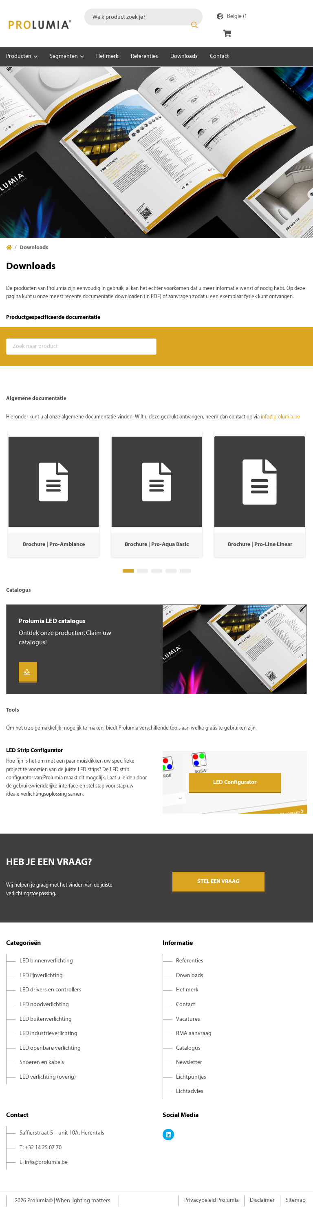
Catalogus (188, 1048)
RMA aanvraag (194, 1034)
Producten (18, 56)
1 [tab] (128, 571)
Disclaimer (262, 1200)
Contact (219, 56)
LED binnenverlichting (46, 961)
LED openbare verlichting (50, 1048)
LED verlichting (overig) (48, 1077)
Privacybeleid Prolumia (211, 1200)
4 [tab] (170, 571)
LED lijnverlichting (41, 976)
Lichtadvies (189, 1091)
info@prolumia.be (280, 417)
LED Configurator (234, 782)
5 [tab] (185, 571)
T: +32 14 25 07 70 (41, 1148)
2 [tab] (142, 571)
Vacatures (188, 1019)
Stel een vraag (218, 881)
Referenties (144, 56)
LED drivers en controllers (51, 990)
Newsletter (189, 1063)
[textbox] (143, 17)
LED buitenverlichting (46, 1019)
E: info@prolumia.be (44, 1162)
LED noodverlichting (44, 1005)
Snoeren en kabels (42, 1063)
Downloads (184, 56)
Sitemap (296, 1200)
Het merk (107, 56)
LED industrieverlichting (48, 1034)
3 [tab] (156, 571)
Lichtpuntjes (191, 1077)
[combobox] (143, 17)
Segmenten (64, 56)
